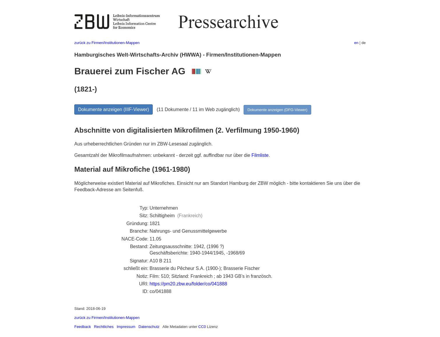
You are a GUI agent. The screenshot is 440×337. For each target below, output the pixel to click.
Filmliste (260, 155)
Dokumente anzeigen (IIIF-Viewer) (113, 109)
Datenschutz (148, 326)
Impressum (126, 326)
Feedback (82, 326)
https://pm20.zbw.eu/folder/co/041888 (188, 283)
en (356, 43)
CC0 (202, 326)
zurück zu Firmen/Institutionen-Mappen (107, 43)
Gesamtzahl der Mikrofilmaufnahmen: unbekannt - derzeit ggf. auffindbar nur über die (162, 155)
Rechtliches (104, 326)
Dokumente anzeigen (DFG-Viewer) (277, 110)
